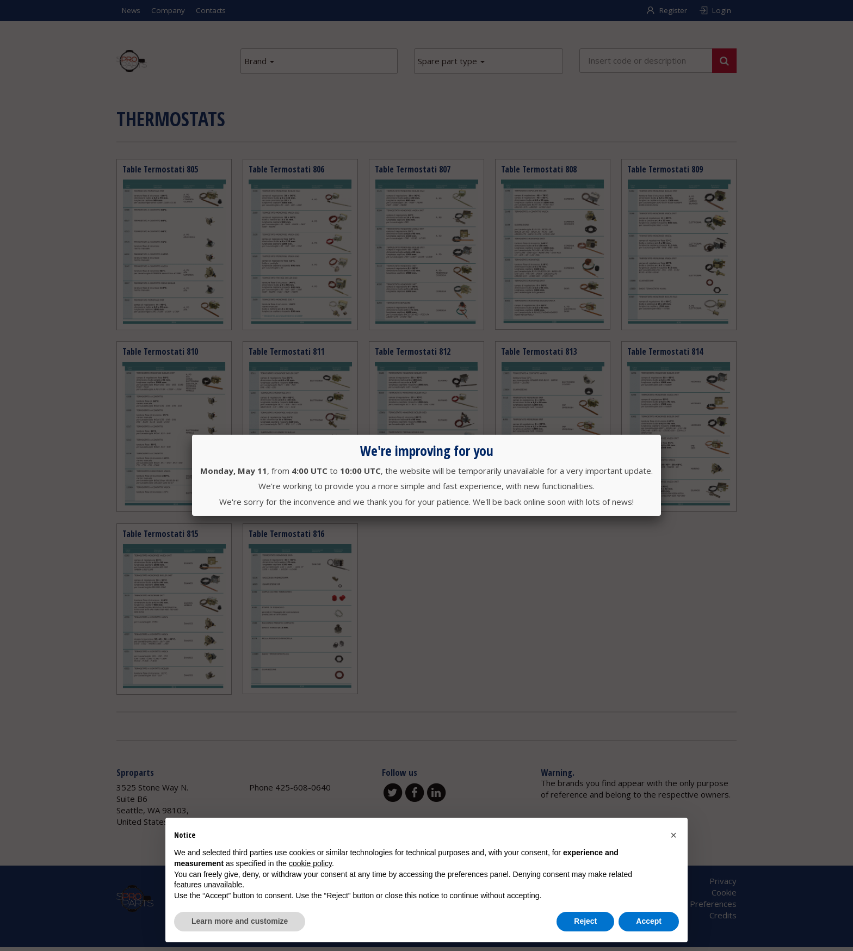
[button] (673, 835)
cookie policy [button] (310, 863)
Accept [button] (649, 921)
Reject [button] (585, 921)
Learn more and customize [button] (239, 921)
